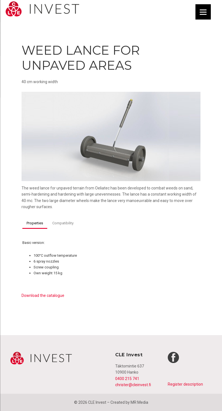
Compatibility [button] (63, 223)
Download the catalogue (43, 295)
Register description (185, 384)
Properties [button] (35, 223)
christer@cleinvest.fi (133, 385)
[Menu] (203, 12)
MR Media (139, 402)
